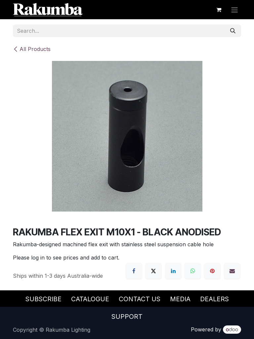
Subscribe (43, 299)
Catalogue (90, 299)
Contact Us (139, 299)
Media (180, 299)
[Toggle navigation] (234, 10)
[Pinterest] (212, 271)
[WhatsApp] (193, 271)
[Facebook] (134, 271)
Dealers (214, 299)
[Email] (232, 271)
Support (127, 316)
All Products (32, 49)
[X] (153, 271)
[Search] (233, 30)
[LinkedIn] (173, 271)
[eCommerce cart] (218, 9)
